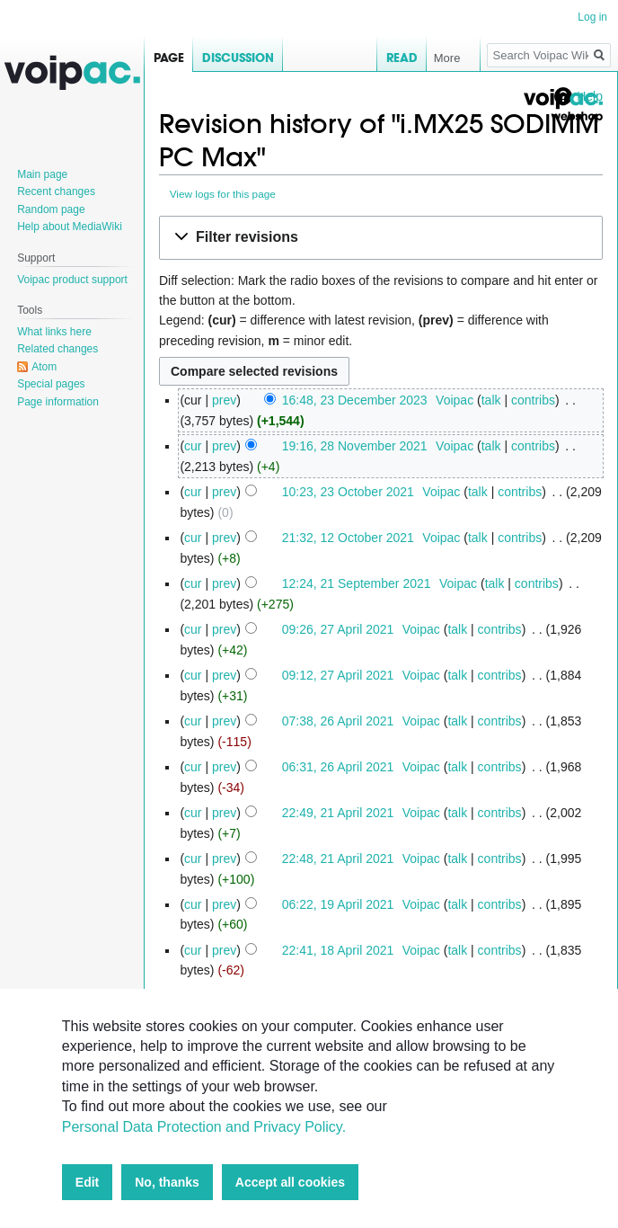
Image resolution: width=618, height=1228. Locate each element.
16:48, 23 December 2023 (355, 400)
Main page (42, 174)
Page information (58, 402)
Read (376, 58)
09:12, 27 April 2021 (338, 675)
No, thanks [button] (167, 1182)
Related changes (57, 349)
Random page (50, 209)
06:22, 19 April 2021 (338, 904)
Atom (44, 366)
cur (192, 446)
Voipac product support (72, 279)
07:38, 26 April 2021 (338, 721)
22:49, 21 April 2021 (338, 812)
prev (224, 400)
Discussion (238, 58)
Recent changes (56, 191)
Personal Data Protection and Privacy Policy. (204, 1127)
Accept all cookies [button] (290, 1182)
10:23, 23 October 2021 (348, 492)
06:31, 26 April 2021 (338, 767)
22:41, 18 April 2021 (338, 950)
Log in (592, 17)
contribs (533, 400)
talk (491, 400)
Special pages (50, 384)
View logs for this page (223, 194)
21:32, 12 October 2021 (348, 537)
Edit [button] (87, 1182)
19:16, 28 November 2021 (355, 446)
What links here (54, 331)
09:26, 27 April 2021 (338, 629)
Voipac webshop (562, 105)
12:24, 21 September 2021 (356, 583)
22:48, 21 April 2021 (338, 858)
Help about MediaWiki (69, 226)
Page (169, 58)
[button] (380, 237)
